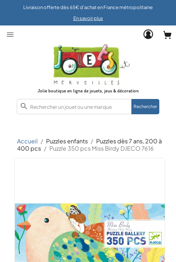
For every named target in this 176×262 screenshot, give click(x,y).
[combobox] (88, 106)
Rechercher (145, 106)
